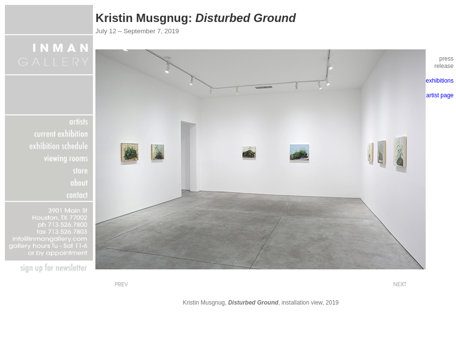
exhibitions (440, 80)
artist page (440, 95)
